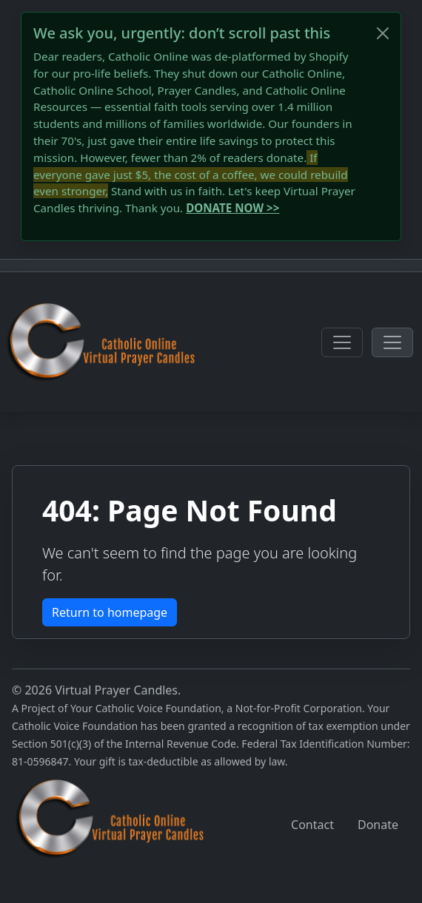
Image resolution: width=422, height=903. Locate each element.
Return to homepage (109, 612)
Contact (312, 824)
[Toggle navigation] (342, 342)
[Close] (383, 33)
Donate (378, 824)
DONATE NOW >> (232, 207)
